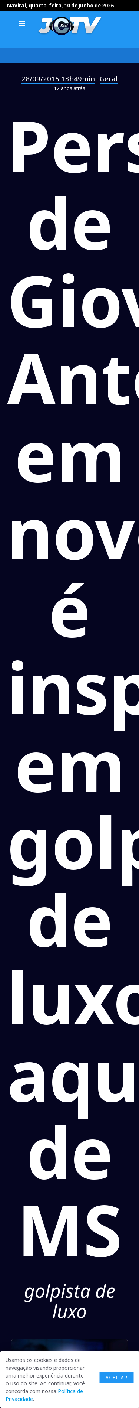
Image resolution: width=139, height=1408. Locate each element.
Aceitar (116, 1377)
